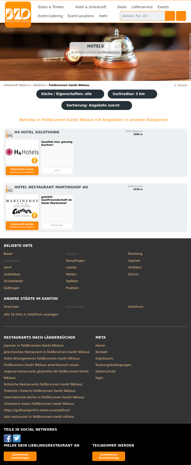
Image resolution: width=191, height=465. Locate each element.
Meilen (71, 274)
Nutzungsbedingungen (114, 365)
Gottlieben (12, 274)
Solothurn (136, 307)
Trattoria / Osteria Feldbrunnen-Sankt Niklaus (39, 391)
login (99, 378)
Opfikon (72, 281)
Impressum (104, 358)
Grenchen (11, 307)
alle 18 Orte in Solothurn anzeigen (31, 314)
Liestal (71, 267)
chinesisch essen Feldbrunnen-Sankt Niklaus (39, 404)
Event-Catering (50, 16)
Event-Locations (81, 16)
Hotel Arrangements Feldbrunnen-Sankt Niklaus (42, 358)
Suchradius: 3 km (129, 94)
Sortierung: (92, 105)
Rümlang (135, 254)
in (17, 85)
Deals (122, 7)
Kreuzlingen (75, 260)
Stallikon (135, 267)
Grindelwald (13, 281)
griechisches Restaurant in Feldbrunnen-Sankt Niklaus (47, 352)
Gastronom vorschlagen (20, 456)
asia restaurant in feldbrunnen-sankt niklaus (39, 416)
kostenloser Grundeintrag (109, 456)
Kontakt (102, 352)
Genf (7, 267)
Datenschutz (105, 371)
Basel (8, 254)
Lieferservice (142, 7)
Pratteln (72, 288)
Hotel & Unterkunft (90, 7)
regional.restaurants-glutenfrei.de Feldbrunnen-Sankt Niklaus (46, 374)
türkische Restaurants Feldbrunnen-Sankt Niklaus (43, 384)
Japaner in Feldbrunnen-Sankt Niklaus (33, 345)
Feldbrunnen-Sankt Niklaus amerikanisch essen (41, 365)
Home (100, 345)
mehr (103, 16)
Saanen (134, 260)
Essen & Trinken (51, 7)
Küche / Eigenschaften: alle (66, 94)
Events (163, 7)
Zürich (133, 274)
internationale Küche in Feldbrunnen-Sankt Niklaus (44, 397)
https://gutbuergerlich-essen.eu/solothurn (37, 410)
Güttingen (12, 288)
